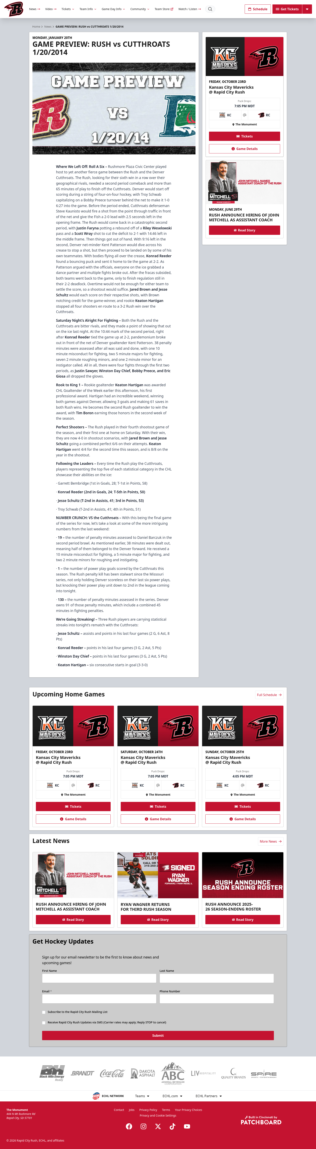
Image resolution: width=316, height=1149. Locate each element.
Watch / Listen (189, 9)
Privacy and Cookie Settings (158, 1115)
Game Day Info (114, 9)
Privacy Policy (148, 1110)
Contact (119, 1110)
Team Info (88, 9)
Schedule (257, 9)
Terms (166, 1110)
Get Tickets (287, 9)
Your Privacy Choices (188, 1110)
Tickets (68, 9)
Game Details (244, 149)
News (34, 9)
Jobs (132, 1110)
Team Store (164, 9)
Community (140, 9)
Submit (158, 1035)
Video (51, 9)
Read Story (244, 230)
